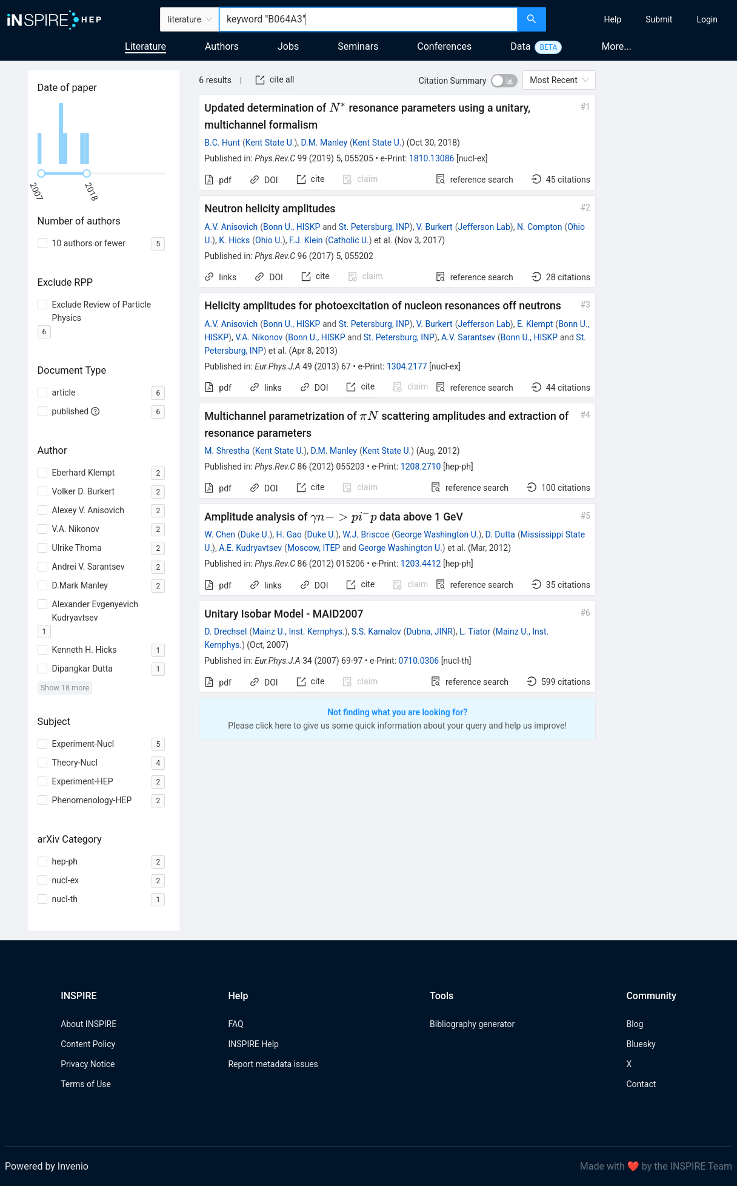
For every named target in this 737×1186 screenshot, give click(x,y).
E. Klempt (535, 324)
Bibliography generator (472, 1024)
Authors (222, 46)
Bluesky (640, 1044)
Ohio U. (268, 240)
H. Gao (288, 534)
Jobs (288, 46)
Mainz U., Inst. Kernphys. (298, 631)
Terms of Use (86, 1084)
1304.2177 (407, 366)
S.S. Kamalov (376, 631)
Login (707, 19)
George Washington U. (436, 534)
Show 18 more (65, 687)
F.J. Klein (305, 240)
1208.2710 (421, 466)
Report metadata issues (273, 1064)
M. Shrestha (227, 451)
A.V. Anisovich (231, 227)
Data (520, 46)
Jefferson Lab (484, 227)
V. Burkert (434, 227)
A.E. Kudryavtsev (250, 548)
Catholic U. (348, 240)
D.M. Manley (324, 142)
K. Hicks (234, 240)
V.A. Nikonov (258, 337)
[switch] (504, 80)
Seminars (358, 46)
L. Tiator (474, 631)
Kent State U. (270, 142)
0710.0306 (419, 660)
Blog (634, 1024)
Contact (641, 1084)
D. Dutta (500, 534)
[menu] (643, 19)
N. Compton (539, 227)
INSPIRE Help (253, 1044)
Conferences (444, 46)
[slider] (41, 173)
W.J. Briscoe (365, 534)
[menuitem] (613, 19)
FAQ (235, 1024)
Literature (145, 46)
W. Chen (219, 534)
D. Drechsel (225, 631)
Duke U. (255, 534)
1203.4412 (421, 563)
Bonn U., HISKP (291, 227)
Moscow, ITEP (313, 548)
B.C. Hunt (222, 142)
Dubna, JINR (429, 631)
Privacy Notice (88, 1064)
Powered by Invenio (46, 1166)
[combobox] (368, 19)
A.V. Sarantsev (468, 337)
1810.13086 (432, 158)
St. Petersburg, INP (374, 227)
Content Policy (88, 1044)
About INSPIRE (88, 1024)
